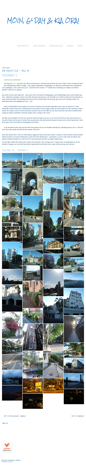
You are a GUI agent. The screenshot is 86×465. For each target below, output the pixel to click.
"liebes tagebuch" (39, 46)
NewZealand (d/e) (56, 46)
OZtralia (70, 46)
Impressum (4, 460)
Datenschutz (11, 460)
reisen (80, 46)
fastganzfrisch (23, 46)
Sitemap (18, 460)
